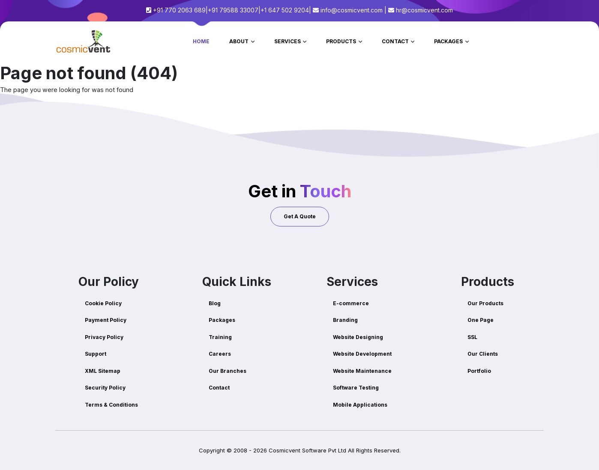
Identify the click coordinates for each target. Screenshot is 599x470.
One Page (480, 320)
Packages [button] (449, 41)
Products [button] (341, 41)
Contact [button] (396, 41)
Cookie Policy (103, 303)
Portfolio (479, 371)
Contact (219, 387)
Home (201, 41)
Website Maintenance (362, 371)
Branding (345, 320)
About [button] (239, 41)
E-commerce (351, 303)
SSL (472, 337)
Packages (222, 320)
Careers (220, 354)
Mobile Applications (360, 405)
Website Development (362, 354)
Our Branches (227, 371)
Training (220, 337)
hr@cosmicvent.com (420, 10)
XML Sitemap (102, 371)
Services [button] (288, 41)
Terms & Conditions (111, 405)
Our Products (485, 303)
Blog (215, 303)
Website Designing (358, 337)
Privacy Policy (104, 337)
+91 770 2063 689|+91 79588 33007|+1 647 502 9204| (228, 10)
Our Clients (482, 354)
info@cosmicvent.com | (349, 10)
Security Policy (105, 387)
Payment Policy (105, 320)
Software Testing (356, 387)
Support (95, 354)
